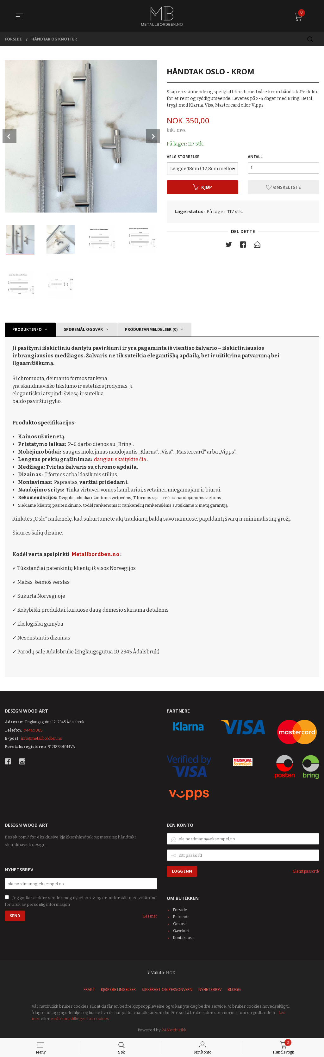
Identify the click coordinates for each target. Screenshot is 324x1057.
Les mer (150, 916)
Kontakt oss (184, 937)
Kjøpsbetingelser (118, 989)
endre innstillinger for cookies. (80, 1018)
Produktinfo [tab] (27, 329)
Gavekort (181, 930)
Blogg (234, 989)
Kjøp (202, 187)
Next (153, 136)
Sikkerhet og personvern (167, 989)
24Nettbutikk (174, 1030)
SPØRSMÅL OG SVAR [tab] (83, 329)
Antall (255, 156)
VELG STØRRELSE (183, 156)
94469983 (33, 730)
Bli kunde (181, 916)
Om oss (180, 923)
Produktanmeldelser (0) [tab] (151, 329)
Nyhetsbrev (209, 989)
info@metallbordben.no (41, 738)
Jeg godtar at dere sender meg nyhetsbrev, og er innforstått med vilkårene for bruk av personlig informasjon (81, 901)
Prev (9, 136)
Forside (180, 909)
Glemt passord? (306, 871)
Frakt (89, 989)
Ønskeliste (283, 187)
